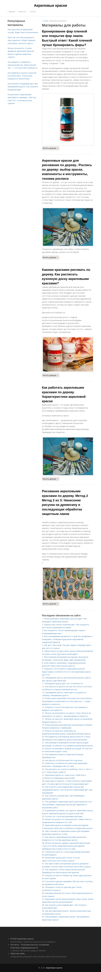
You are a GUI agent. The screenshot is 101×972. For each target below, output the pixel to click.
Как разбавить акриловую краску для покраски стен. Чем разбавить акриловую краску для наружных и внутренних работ (67, 804)
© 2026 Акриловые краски (22, 938)
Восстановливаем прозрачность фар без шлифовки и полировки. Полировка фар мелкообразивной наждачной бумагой (67, 639)
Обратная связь (17, 953)
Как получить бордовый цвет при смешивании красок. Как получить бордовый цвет (23, 86)
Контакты (14, 944)
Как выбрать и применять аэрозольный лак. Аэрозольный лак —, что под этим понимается (22, 65)
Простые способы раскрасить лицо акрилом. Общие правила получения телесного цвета (21, 40)
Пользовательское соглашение (35, 944)
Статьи (32, 11)
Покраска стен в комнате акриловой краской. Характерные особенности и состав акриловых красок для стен (66, 671)
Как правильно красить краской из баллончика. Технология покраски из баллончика (22, 76)
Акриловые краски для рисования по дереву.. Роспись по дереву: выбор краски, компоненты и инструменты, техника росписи (67, 169)
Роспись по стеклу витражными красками (63, 816)
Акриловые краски (50, 6)
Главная (11, 11)
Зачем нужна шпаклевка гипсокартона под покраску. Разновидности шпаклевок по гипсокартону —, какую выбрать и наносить (67, 701)
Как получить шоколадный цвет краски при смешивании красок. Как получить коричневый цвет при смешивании (67, 790)
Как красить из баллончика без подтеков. (64, 760)
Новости (22, 11)
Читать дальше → (51, 148)
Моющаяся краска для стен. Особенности (64, 683)
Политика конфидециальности (24, 947)
